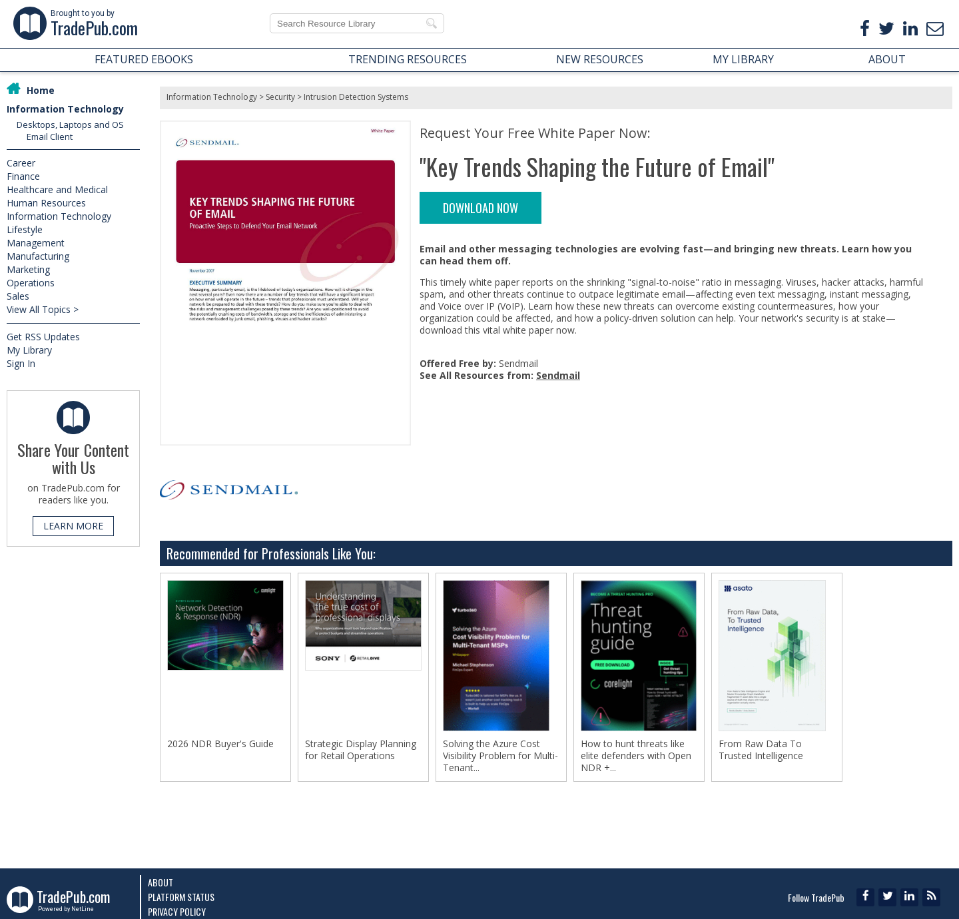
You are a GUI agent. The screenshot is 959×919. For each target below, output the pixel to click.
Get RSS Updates (43, 336)
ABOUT (887, 59)
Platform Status (181, 897)
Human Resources (46, 202)
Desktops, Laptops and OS (70, 125)
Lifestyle (25, 229)
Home (41, 90)
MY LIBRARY (743, 59)
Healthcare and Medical (57, 189)
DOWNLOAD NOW (480, 207)
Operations (31, 282)
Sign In (21, 363)
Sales (18, 296)
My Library (29, 350)
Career (21, 162)
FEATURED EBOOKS (144, 59)
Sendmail (558, 375)
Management (36, 242)
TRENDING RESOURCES (407, 59)
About (160, 882)
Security (280, 97)
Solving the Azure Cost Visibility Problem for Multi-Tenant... (500, 756)
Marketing (28, 269)
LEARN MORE (73, 525)
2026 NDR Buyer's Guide (220, 744)
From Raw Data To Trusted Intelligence (761, 750)
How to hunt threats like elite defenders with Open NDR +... (636, 756)
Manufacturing (38, 256)
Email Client (50, 137)
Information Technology (65, 109)
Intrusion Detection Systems (356, 97)
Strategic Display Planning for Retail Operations (360, 750)
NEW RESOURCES (599, 59)
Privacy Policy (177, 911)
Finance (23, 176)
